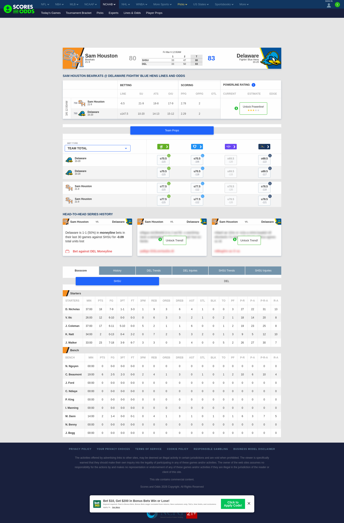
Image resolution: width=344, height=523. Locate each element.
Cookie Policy (177, 449)
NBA (59, 4)
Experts (113, 12)
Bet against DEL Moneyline (92, 251)
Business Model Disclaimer (254, 449)
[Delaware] (93, 112)
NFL (45, 4)
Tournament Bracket (78, 12)
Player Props (154, 12)
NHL (126, 4)
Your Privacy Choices (113, 449)
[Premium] (337, 6)
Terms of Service (148, 449)
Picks (100, 12)
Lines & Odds (132, 12)
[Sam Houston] (96, 101)
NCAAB (109, 4)
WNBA (141, 4)
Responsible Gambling (211, 449)
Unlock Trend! (174, 240)
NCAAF (90, 4)
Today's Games (51, 12)
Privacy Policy (80, 449)
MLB (74, 4)
